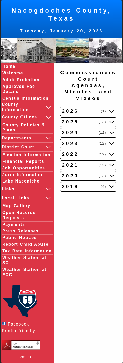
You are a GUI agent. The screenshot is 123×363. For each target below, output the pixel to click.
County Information (27, 107)
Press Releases (20, 231)
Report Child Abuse (25, 244)
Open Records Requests (19, 215)
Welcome (12, 73)
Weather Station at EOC (24, 272)
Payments (13, 224)
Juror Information (23, 175)
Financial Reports (23, 161)
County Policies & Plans (23, 127)
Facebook (16, 323)
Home (8, 66)
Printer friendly (19, 331)
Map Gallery (16, 206)
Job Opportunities (23, 168)
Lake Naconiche (21, 181)
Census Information (25, 98)
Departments (27, 138)
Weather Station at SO (24, 260)
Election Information (26, 154)
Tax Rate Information (27, 251)
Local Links (27, 198)
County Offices (27, 117)
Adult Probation (21, 80)
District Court (27, 147)
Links (27, 189)
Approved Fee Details (18, 89)
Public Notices (19, 237)
